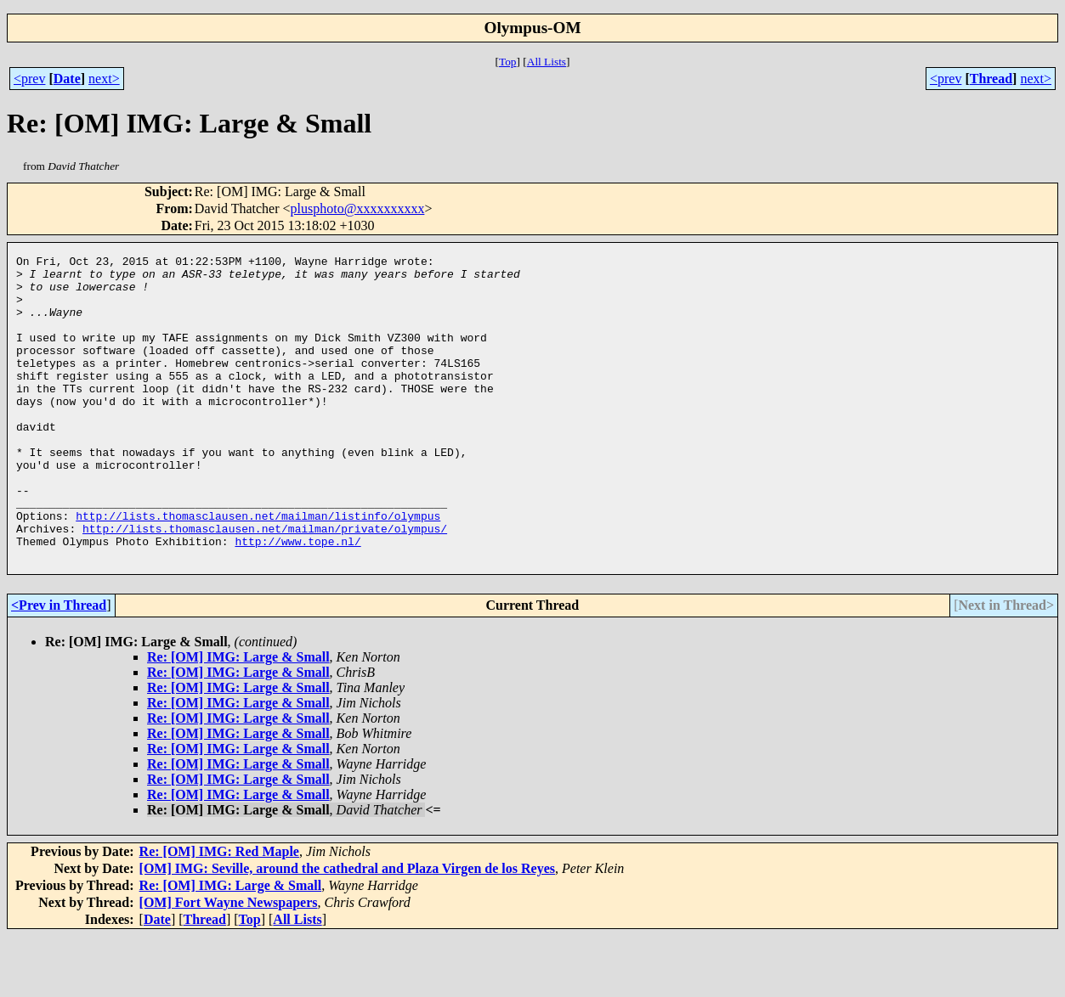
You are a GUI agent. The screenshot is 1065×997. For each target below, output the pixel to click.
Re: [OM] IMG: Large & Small (238, 718)
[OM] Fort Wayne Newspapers (228, 963)
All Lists (546, 61)
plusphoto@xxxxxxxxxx (358, 208)
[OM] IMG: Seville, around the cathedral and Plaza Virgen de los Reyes (347, 929)
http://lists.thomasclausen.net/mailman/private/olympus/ (264, 584)
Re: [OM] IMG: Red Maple (219, 912)
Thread (991, 78)
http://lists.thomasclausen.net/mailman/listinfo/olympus (258, 569)
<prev (29, 78)
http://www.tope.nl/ (297, 599)
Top (508, 61)
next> (104, 78)
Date (67, 78)
